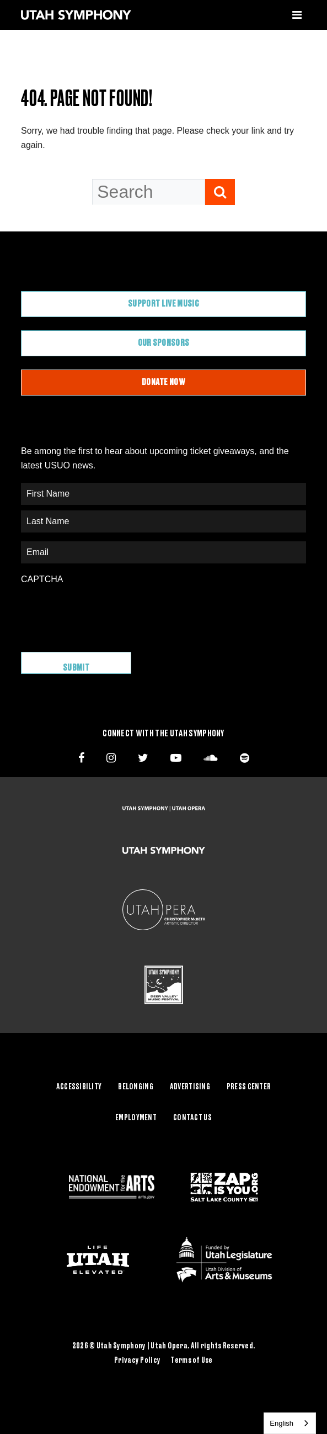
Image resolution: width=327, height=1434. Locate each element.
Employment (136, 1118)
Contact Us (192, 1118)
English (281, 1423)
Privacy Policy (137, 1360)
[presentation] (105, 612)
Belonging (135, 1087)
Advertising (190, 1087)
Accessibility (79, 1087)
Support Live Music (163, 303)
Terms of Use (191, 1360)
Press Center (249, 1087)
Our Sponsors (164, 343)
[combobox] (290, 1423)
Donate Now (163, 382)
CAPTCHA (42, 579)
